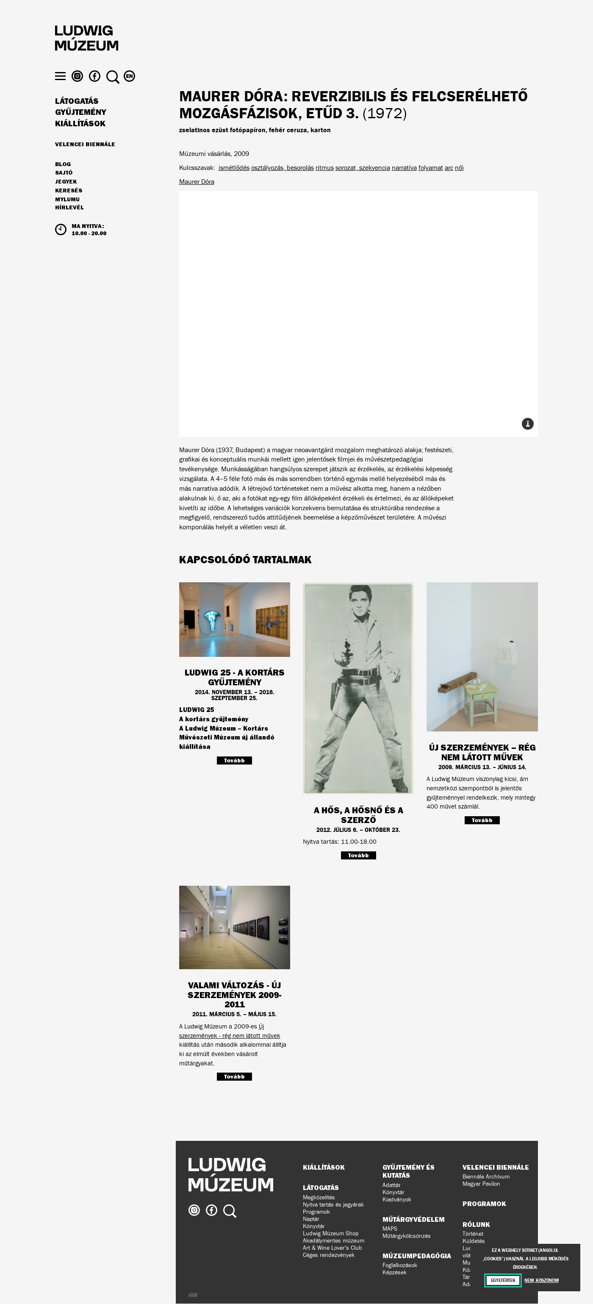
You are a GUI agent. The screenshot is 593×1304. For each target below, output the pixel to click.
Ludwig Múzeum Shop (330, 1233)
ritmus (325, 168)
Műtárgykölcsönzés (406, 1236)
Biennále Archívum (486, 1176)
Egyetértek (503, 1280)
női (459, 168)
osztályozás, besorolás (282, 168)
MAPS (389, 1228)
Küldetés (474, 1241)
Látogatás (77, 116)
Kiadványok (396, 1199)
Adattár (391, 1185)
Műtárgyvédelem (413, 1219)
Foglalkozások (399, 1265)
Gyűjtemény (80, 128)
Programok (316, 1211)
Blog (63, 180)
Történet (473, 1233)
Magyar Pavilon (481, 1183)
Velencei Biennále (85, 159)
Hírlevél (69, 223)
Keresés (68, 206)
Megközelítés (319, 1197)
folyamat (430, 168)
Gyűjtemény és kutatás (408, 1171)
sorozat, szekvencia (362, 168)
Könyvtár (314, 1226)
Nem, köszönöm (541, 1280)
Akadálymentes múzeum (333, 1240)
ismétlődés (234, 168)
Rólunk (476, 1224)
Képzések (394, 1272)
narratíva (404, 168)
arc (449, 168)
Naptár (311, 1219)
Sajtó (63, 189)
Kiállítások (80, 139)
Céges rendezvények (329, 1255)
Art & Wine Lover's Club (332, 1247)
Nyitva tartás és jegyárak (333, 1204)
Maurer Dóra (196, 182)
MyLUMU (67, 215)
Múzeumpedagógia (416, 1255)
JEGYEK (66, 197)
